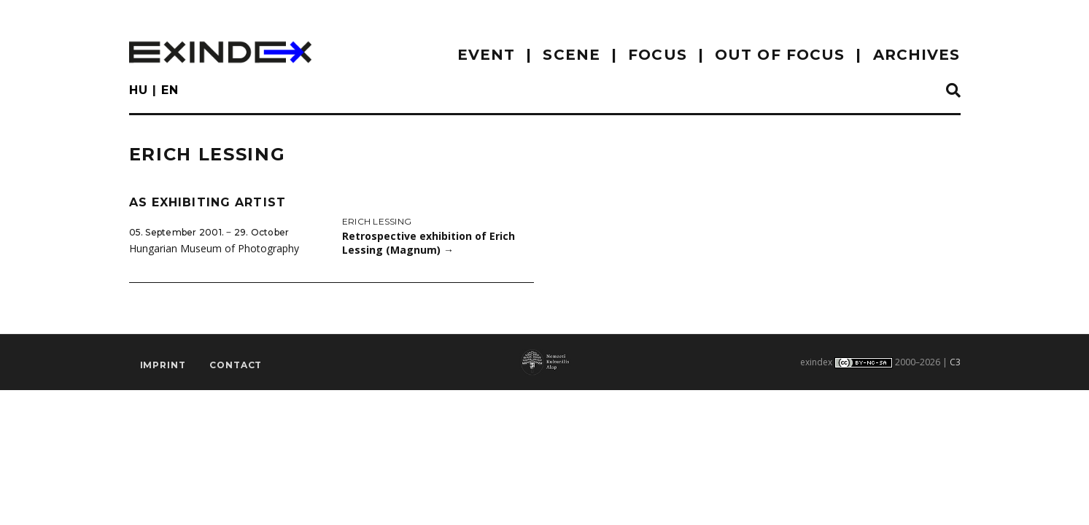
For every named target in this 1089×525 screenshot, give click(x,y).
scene (571, 54)
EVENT (486, 54)
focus (657, 54)
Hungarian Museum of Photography (214, 248)
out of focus (780, 54)
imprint (163, 364)
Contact (235, 364)
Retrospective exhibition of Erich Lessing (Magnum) (428, 243)
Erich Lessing (376, 221)
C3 (955, 362)
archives (917, 54)
